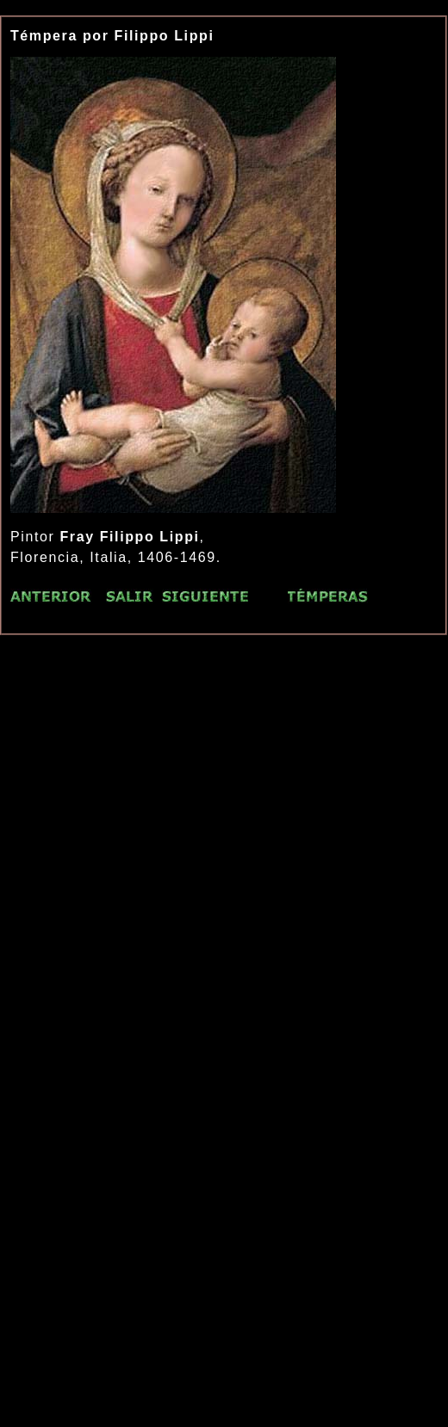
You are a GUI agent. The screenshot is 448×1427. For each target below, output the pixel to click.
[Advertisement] (182, 841)
